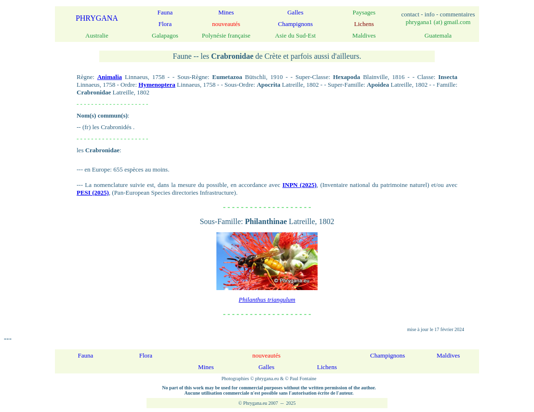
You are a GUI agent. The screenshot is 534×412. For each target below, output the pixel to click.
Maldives (448, 355)
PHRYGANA (97, 18)
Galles (295, 12)
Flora (165, 23)
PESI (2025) (93, 192)
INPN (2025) (299, 184)
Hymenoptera (156, 84)
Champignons (295, 23)
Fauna (165, 12)
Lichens (327, 367)
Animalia (109, 76)
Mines (226, 12)
